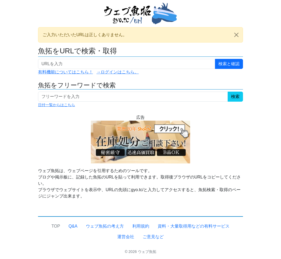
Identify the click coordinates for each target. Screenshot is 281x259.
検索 (235, 96)
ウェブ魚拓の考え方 (105, 226)
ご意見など (153, 236)
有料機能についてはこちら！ (65, 72)
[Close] (236, 34)
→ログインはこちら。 (117, 72)
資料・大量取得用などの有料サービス (194, 226)
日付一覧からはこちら (56, 105)
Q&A (72, 226)
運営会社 (125, 236)
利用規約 (140, 226)
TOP (55, 226)
